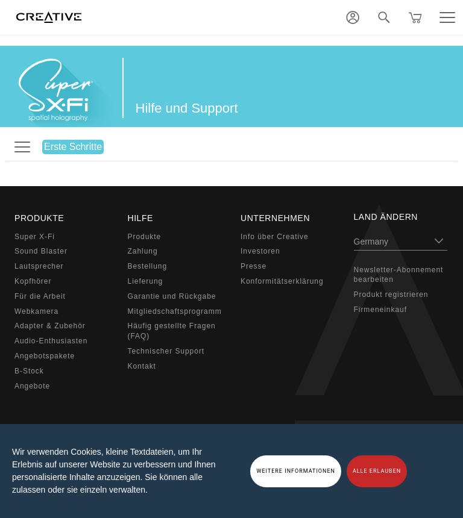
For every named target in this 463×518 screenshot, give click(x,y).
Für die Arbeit (40, 296)
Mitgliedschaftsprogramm (175, 311)
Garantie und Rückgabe (172, 296)
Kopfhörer (32, 281)
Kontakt (142, 366)
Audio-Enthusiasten (50, 341)
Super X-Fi (34, 236)
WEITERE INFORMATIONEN (295, 471)
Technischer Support (166, 351)
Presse (253, 266)
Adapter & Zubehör (50, 326)
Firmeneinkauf (381, 309)
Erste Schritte (73, 147)
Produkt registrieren (391, 294)
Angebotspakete (44, 356)
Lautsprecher (39, 266)
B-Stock (29, 371)
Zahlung (143, 251)
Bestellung (148, 266)
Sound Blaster (41, 251)
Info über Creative (275, 236)
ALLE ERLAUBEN (377, 471)
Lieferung (145, 281)
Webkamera (36, 311)
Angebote (32, 386)
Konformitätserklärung (282, 281)
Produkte (145, 236)
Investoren (260, 251)
